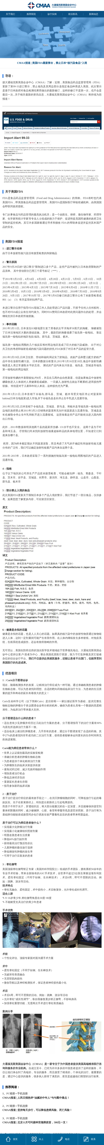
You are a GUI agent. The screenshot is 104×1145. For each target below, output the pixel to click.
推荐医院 (31, 14)
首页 (15, 1139)
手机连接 (22, 1093)
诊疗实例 (52, 14)
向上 (38, 1139)
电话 (64, 1139)
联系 (90, 1139)
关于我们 (10, 14)
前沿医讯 (72, 14)
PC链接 (10, 1093)
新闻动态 (93, 14)
